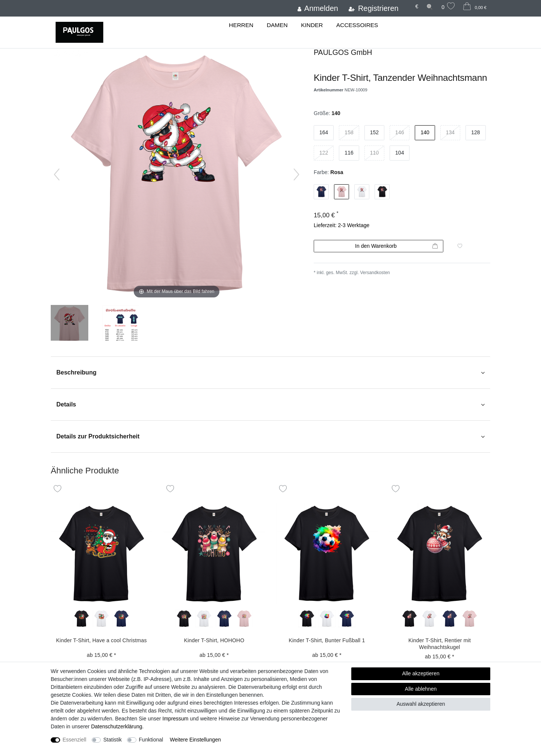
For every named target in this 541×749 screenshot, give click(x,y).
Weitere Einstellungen (195, 740)
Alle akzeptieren (421, 673)
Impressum (175, 719)
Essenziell (74, 740)
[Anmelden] (317, 8)
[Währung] (416, 6)
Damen (277, 25)
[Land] (407, 3)
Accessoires (357, 25)
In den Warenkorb (396, 246)
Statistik (112, 740)
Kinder (312, 25)
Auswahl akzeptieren (420, 704)
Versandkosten (375, 272)
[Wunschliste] (448, 7)
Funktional (151, 740)
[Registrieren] (373, 8)
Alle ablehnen (421, 689)
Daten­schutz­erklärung (116, 726)
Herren (241, 25)
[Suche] (429, 6)
